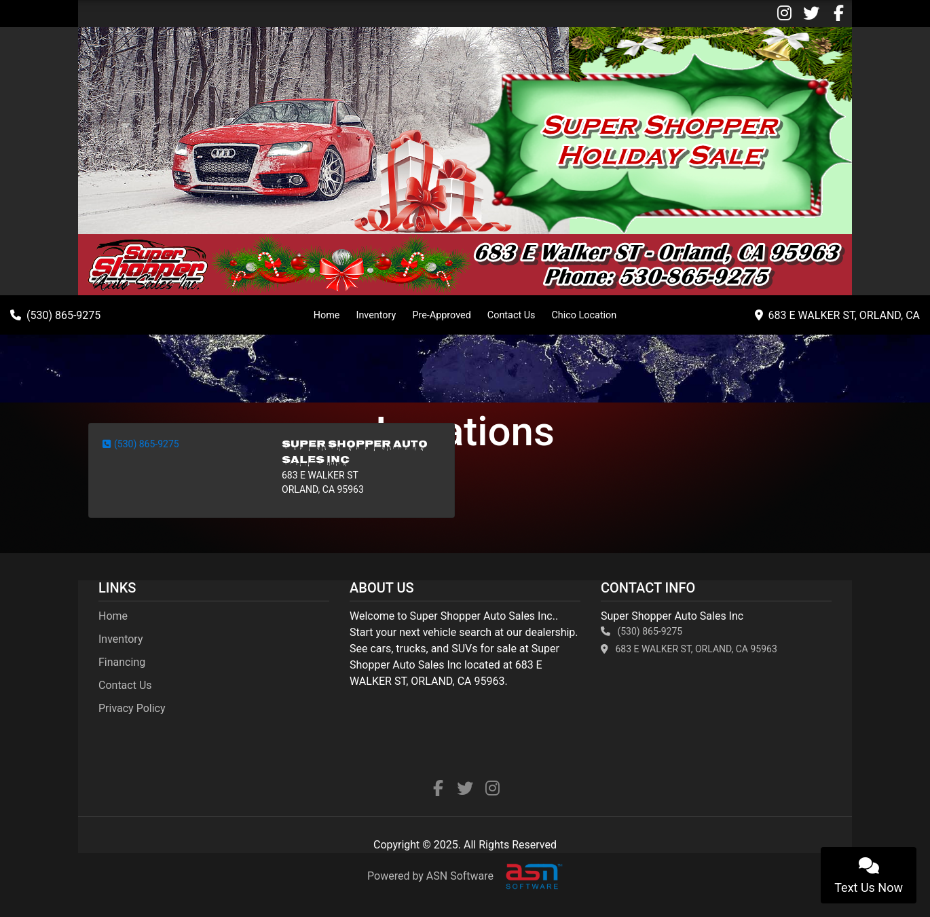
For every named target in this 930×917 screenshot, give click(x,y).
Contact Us (511, 315)
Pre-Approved (441, 315)
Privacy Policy (132, 708)
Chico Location (583, 315)
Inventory (376, 315)
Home (327, 315)
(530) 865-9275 (141, 443)
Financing (121, 662)
